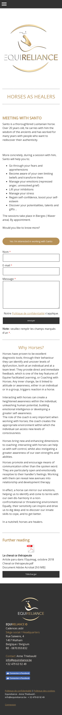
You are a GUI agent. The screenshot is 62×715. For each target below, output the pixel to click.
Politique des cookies (44, 690)
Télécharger (31, 574)
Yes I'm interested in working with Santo (31, 241)
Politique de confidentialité (28, 313)
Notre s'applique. (31, 313)
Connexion (10, 704)
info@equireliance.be (19, 660)
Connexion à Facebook (17, 673)
